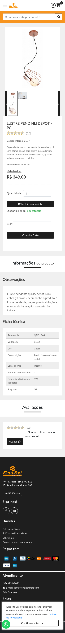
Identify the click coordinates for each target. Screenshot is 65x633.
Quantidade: (14, 193)
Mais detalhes (14, 171)
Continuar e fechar (32, 623)
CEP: (10, 223)
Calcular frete (30, 235)
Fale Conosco (10, 592)
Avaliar (15, 441)
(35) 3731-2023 (11, 583)
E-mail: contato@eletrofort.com (21, 587)
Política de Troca (11, 528)
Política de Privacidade (15, 533)
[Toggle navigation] (5, 5)
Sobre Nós (8, 537)
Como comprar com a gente (17, 542)
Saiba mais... (12, 492)
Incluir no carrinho (30, 204)
